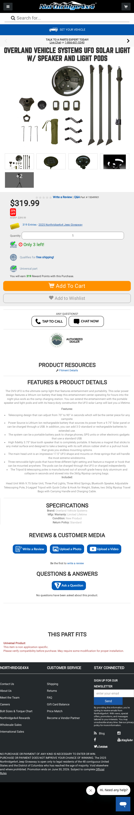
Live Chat (55, 42)
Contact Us (7, 684)
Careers (5, 704)
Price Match (54, 711)
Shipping (52, 684)
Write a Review (62, 197)
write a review (75, 563)
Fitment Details (68, 370)
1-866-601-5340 (75, 42)
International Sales (12, 731)
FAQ (49, 697)
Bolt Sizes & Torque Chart (16, 711)
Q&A (77, 197)
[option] (67, 41)
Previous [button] (5, 41)
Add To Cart (67, 286)
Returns (52, 690)
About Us (6, 690)
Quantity (15, 235)
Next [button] (128, 41)
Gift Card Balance (58, 704)
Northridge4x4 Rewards (15, 718)
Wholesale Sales (11, 724)
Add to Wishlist (67, 298)
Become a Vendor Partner (63, 718)
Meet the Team (9, 697)
